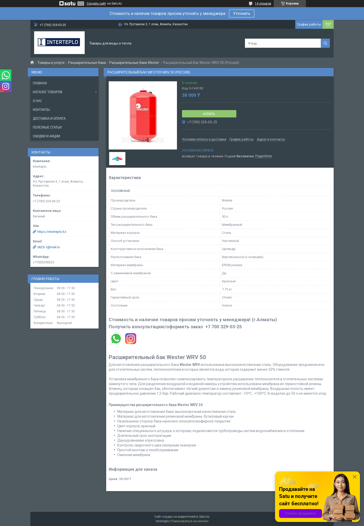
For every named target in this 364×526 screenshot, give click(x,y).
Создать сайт (96, 3)
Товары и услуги (50, 63)
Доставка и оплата (49, 118)
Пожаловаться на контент (190, 521)
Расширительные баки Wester (134, 63)
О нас (37, 101)
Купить (209, 114)
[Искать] (325, 43)
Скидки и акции (46, 136)
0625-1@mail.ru (48, 247)
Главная (40, 83)
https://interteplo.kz (51, 232)
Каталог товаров (47, 92)
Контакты (41, 110)
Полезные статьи (47, 127)
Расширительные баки (87, 63)
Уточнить (241, 13)
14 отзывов (263, 3)
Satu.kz (204, 516)
